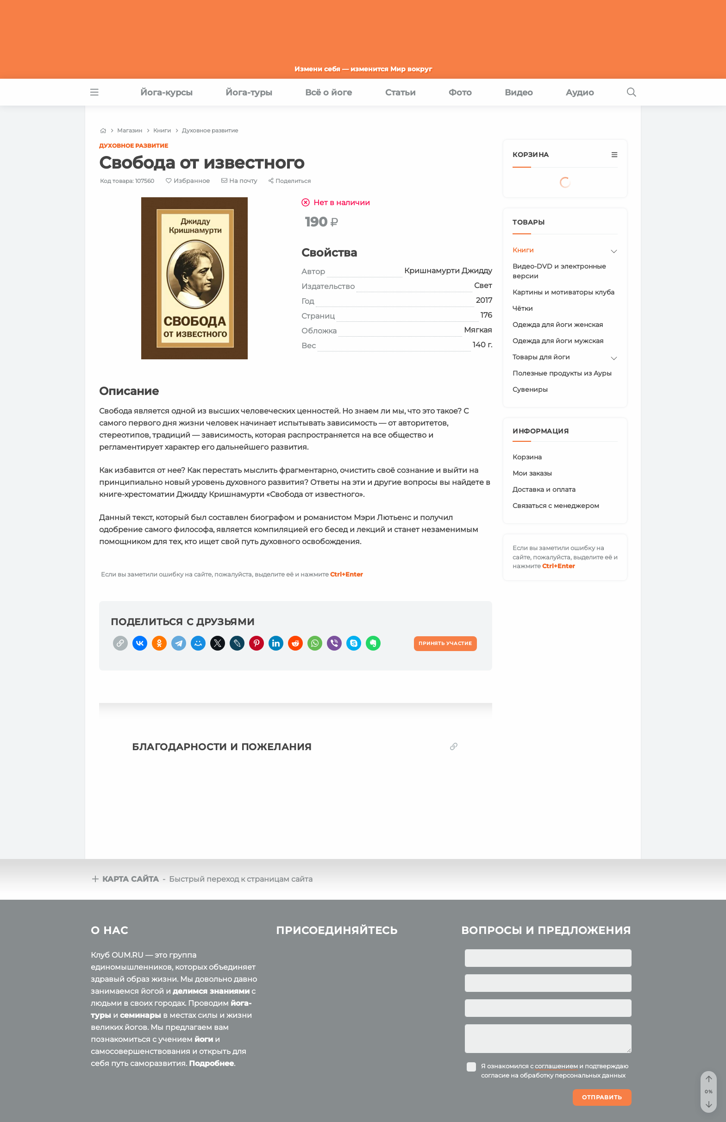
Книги (523, 250)
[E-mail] (239, 180)
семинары (140, 950)
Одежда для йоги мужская (558, 341)
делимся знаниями (211, 925)
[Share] (290, 180)
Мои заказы (532, 473)
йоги (203, 974)
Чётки (523, 308)
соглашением (556, 1000)
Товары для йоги (541, 357)
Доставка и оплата (544, 489)
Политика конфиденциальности (258, 1103)
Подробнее (211, 998)
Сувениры (530, 389)
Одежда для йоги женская (558, 324)
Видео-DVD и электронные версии (559, 271)
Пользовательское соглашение (139, 1103)
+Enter (346, 574)
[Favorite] (188, 180)
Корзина (527, 457)
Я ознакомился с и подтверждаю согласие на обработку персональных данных (554, 1005)
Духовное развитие (133, 145)
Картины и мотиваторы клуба (563, 292)
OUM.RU (144, 1086)
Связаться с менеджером (556, 505)
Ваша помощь (572, 1084)
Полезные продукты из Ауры (562, 373)
